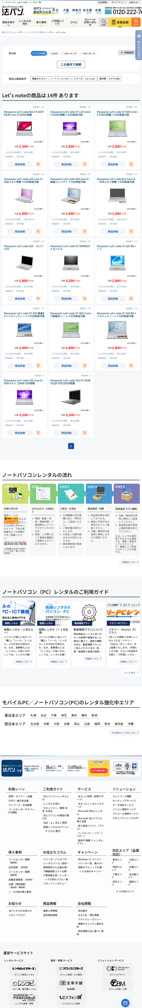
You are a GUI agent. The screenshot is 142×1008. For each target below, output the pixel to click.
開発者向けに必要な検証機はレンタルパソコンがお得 (57, 867)
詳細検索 (129, 52)
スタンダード (29, 219)
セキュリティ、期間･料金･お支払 (55, 809)
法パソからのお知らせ (20, 910)
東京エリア (117, 861)
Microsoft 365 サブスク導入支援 (89, 820)
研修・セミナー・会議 (20, 796)
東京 (74, 715)
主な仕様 (38, 141)
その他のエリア (126, 891)
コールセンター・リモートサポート (90, 834)
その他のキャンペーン (92, 871)
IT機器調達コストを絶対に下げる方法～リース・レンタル (57, 871)
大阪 (57, 724)
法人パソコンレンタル (12, 32)
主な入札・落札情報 (88, 915)
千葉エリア (117, 876)
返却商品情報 (50, 915)
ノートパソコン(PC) (13, 152)
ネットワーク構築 (122, 796)
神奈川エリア (117, 868)
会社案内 (82, 910)
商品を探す (8, 22)
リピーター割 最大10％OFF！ (92, 863)
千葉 (54, 715)
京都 (46, 724)
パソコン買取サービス (124, 809)
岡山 (77, 724)
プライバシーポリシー (89, 919)
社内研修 (19, 867)
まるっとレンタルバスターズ (90, 805)
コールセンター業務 (19, 861)
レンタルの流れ (25, 22)
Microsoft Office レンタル (89, 812)
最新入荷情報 (50, 910)
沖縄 (131, 724)
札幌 (33, 715)
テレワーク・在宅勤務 (20, 805)
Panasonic (9, 156)
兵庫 (67, 724)
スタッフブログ (17, 915)
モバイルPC (28, 152)
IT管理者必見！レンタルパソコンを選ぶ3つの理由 (57, 875)
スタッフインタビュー (55, 883)
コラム (74, 22)
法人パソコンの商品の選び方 (55, 817)
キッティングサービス (124, 800)
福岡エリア (133, 883)
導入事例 (41, 22)
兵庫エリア (133, 868)
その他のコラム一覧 (56, 879)
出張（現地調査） (17, 885)
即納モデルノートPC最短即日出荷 (92, 867)
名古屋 (35, 724)
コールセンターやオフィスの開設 (21, 811)
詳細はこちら (128, 562)
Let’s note (20, 156)
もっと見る (129, 672)
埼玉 (64, 715)
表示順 (12, 53)
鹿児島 (119, 724)
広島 (87, 724)
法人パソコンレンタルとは (55, 798)
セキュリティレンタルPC (126, 818)
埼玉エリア (117, 883)
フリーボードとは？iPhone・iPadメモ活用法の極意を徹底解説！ (57, 859)
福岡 (97, 724)
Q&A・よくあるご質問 (55, 822)
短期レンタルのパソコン (56, 827)
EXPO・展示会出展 (19, 800)
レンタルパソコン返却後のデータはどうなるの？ (57, 863)
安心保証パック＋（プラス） (90, 827)
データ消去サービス (123, 805)
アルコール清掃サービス (125, 813)
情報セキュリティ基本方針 (90, 925)
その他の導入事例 (20, 891)
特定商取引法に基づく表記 (90, 932)
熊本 (107, 724)
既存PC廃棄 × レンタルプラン (90, 842)
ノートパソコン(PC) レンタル (39, 32)
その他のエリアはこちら (123, 732)
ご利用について (57, 22)
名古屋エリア (133, 876)
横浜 (84, 715)
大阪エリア (133, 861)
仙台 (43, 715)
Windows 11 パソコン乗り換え (92, 859)
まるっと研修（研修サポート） (90, 798)
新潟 (94, 715)
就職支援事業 (21, 879)
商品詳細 (20, 164)
